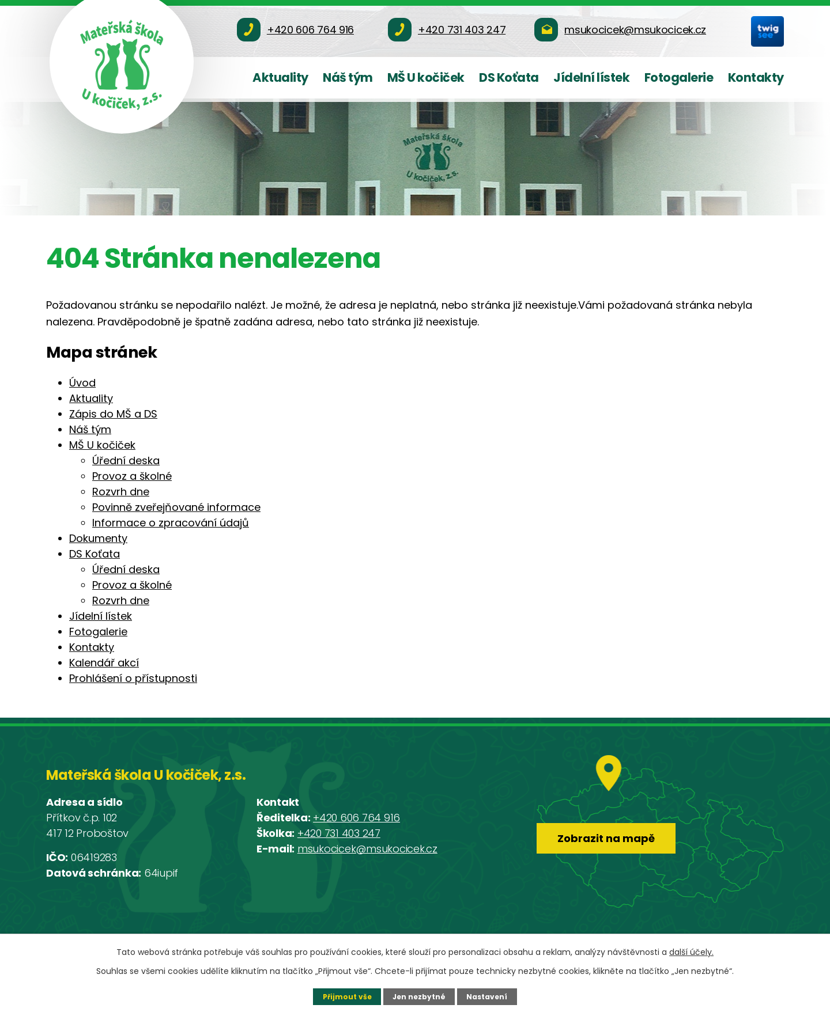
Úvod (82, 383)
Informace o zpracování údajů (170, 522)
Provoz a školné (132, 476)
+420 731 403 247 (338, 833)
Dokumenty (98, 538)
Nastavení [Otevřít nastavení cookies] (488, 996)
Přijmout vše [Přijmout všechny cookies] (345, 996)
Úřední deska (126, 460)
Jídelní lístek (591, 77)
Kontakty (756, 77)
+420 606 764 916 (356, 817)
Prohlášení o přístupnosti (133, 678)
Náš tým (348, 77)
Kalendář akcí (104, 662)
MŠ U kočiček (426, 77)
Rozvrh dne (120, 491)
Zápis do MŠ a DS (113, 414)
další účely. (691, 952)
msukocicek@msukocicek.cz (367, 848)
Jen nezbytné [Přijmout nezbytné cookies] (419, 996)
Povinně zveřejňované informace (176, 507)
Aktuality (280, 77)
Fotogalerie (679, 77)
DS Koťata (509, 77)
